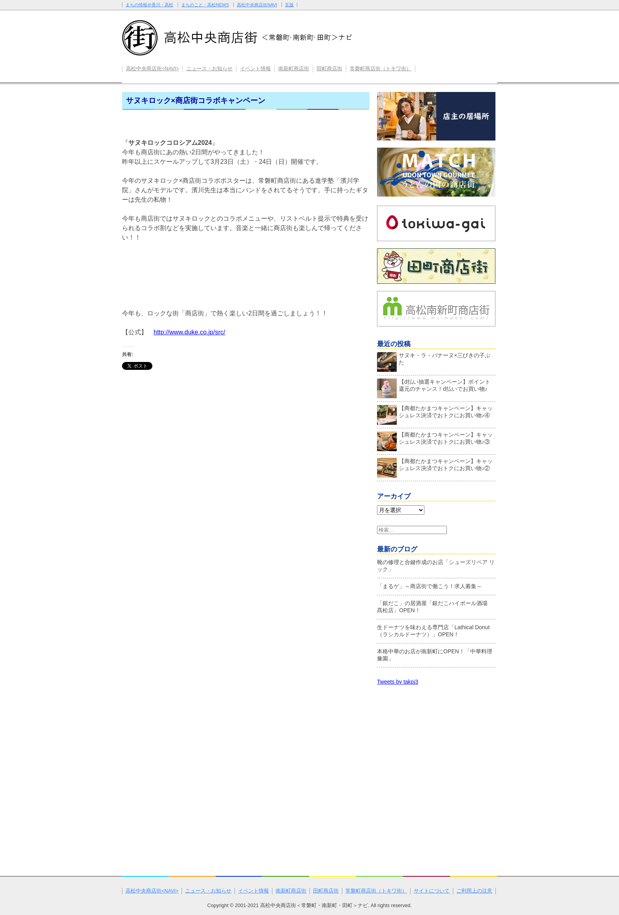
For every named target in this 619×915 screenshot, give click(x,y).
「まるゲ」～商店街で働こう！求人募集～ (429, 586)
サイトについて (432, 891)
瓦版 (289, 4)
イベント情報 (255, 68)
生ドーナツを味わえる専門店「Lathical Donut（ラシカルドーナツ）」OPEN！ (433, 631)
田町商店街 (329, 68)
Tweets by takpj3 (397, 682)
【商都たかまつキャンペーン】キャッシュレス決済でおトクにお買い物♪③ (435, 440)
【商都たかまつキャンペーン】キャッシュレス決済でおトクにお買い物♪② (435, 466)
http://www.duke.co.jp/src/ (189, 332)
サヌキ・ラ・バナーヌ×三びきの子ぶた (433, 360)
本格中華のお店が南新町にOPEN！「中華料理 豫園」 (434, 655)
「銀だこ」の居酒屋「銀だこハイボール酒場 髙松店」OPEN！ (435, 606)
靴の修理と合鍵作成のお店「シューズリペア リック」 (436, 565)
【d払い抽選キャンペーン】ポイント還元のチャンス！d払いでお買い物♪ (433, 387)
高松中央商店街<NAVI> (152, 68)
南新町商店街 (293, 68)
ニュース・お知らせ (209, 68)
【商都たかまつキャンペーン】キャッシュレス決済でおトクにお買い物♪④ (435, 413)
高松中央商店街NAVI (257, 4)
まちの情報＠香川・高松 (149, 4)
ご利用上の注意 (474, 891)
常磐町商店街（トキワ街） (380, 68)
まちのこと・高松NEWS (205, 4)
